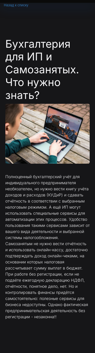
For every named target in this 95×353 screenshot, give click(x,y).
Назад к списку (16, 5)
